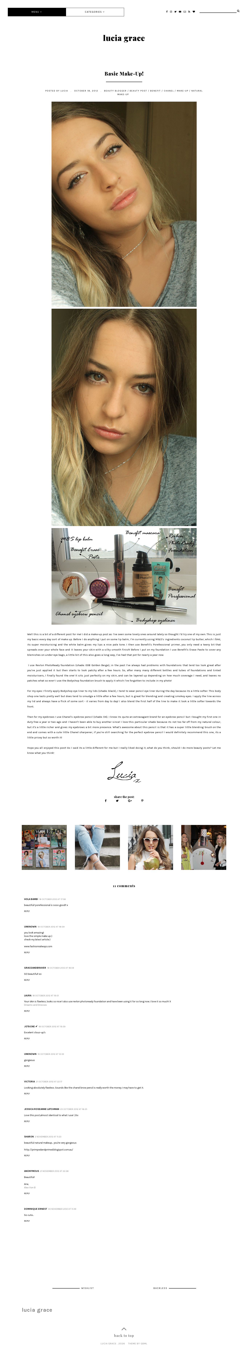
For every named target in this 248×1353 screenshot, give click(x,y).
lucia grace (124, 37)
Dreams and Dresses (35, 1005)
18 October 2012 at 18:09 (51, 926)
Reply (27, 911)
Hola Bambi (31, 899)
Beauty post (138, 90)
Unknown (30, 926)
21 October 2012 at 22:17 (49, 1081)
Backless (160, 1288)
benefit (155, 90)
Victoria (29, 1081)
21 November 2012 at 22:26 (54, 1171)
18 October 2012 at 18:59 (60, 968)
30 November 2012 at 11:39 (62, 1209)
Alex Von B (30, 1187)
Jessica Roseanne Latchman (41, 1109)
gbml (144, 1343)
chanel (169, 90)
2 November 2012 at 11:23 (48, 1136)
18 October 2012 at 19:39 (52, 1026)
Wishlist (87, 1288)
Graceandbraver (35, 967)
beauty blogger (115, 90)
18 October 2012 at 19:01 (45, 995)
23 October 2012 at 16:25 (73, 1109)
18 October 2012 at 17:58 (52, 899)
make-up (182, 90)
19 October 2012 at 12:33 (51, 1054)
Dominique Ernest (35, 1209)
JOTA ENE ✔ (31, 1026)
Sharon (29, 1136)
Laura (27, 995)
